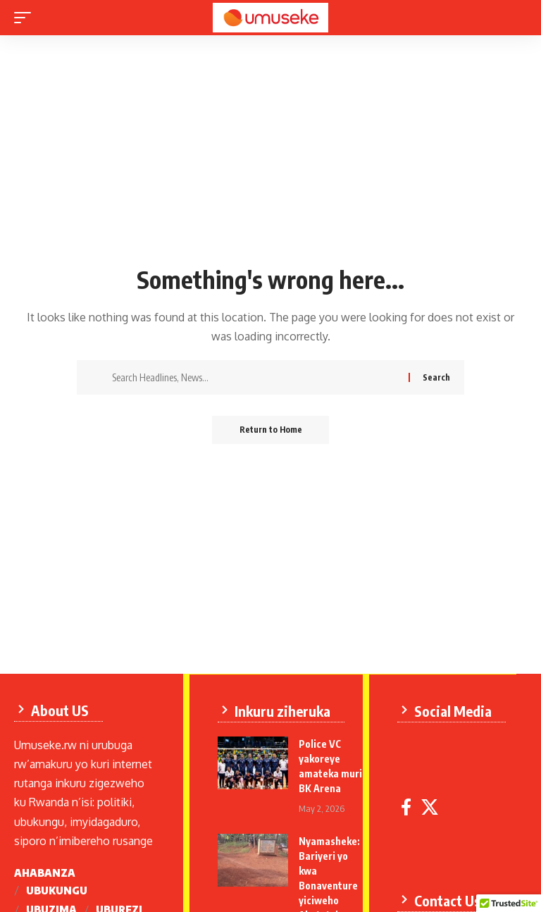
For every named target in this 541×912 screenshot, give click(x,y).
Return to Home (271, 429)
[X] (430, 811)
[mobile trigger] (26, 17)
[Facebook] (407, 811)
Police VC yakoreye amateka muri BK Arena (320, 772)
